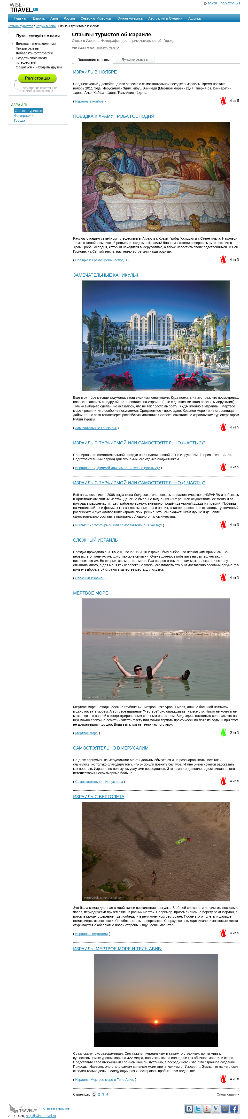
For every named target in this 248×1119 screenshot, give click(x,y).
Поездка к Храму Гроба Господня (113, 116)
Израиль (19, 105)
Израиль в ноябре (95, 72)
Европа (39, 18)
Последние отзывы (94, 60)
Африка (194, 18)
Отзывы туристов (20, 26)
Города (19, 120)
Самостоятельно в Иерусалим (110, 748)
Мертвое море (90, 593)
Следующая (228, 1094)
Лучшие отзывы (135, 59)
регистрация (230, 3)
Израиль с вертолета (98, 796)
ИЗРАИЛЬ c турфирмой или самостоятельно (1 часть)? (139, 482)
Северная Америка (96, 18)
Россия (69, 18)
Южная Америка (129, 18)
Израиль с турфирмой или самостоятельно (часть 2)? (139, 443)
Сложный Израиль (95, 540)
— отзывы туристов (39, 1108)
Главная (20, 18)
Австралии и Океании (165, 18)
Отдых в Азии (45, 26)
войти (212, 3)
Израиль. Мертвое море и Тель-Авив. (117, 948)
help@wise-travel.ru (41, 1116)
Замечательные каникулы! (105, 275)
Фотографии (23, 116)
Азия (54, 18)
